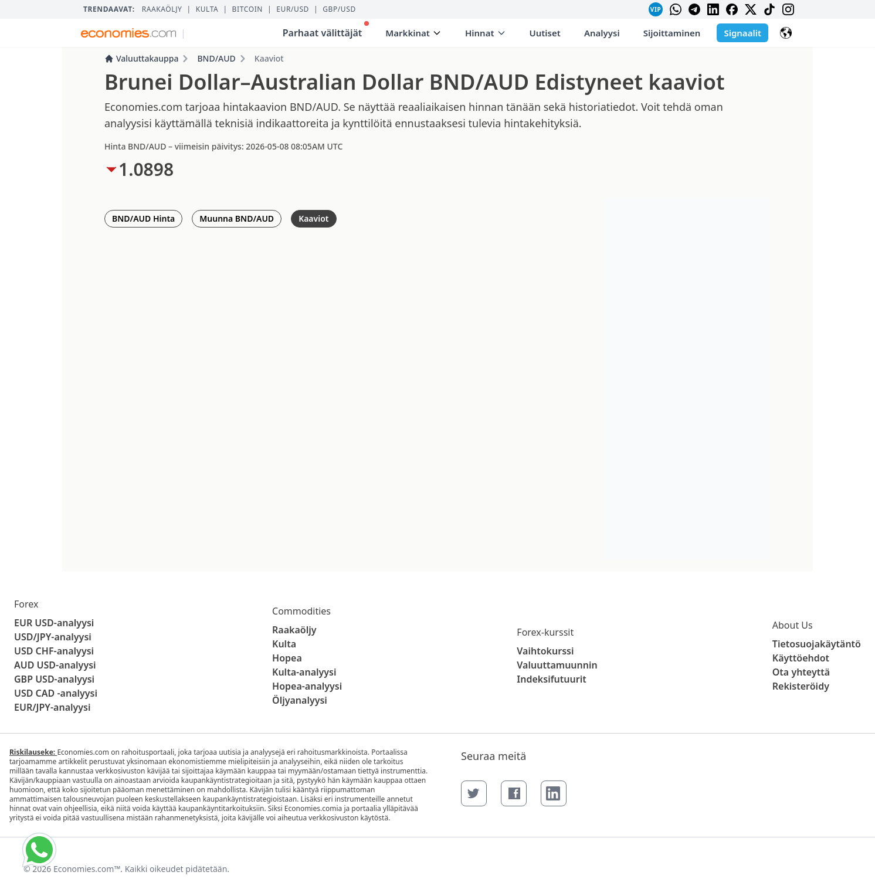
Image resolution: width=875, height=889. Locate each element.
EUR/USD (292, 9)
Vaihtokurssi (545, 650)
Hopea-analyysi (307, 686)
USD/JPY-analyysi (52, 636)
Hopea (287, 658)
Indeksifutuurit (551, 679)
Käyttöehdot (800, 658)
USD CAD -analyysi (55, 693)
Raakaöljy (162, 9)
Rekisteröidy (800, 686)
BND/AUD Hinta (143, 218)
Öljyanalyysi (299, 700)
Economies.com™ (86, 868)
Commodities (301, 611)
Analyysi (602, 33)
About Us (792, 625)
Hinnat (485, 33)
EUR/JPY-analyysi (52, 707)
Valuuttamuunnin (557, 665)
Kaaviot (313, 218)
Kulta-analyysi (304, 672)
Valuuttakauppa (141, 58)
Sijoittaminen (672, 33)
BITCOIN (247, 9)
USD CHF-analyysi (54, 650)
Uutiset (545, 33)
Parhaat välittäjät (326, 30)
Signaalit (742, 33)
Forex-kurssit (545, 632)
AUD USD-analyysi (55, 665)
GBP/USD (339, 9)
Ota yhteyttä (801, 672)
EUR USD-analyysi (54, 622)
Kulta (207, 9)
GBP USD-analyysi (54, 679)
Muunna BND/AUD (236, 218)
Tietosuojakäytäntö (816, 643)
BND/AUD (216, 58)
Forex (26, 604)
